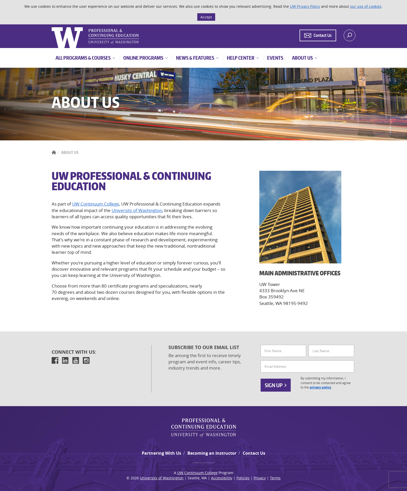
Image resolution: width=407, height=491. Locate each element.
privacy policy (320, 387)
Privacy (260, 477)
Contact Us (254, 453)
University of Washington (137, 210)
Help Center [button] (240, 58)
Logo (52, 27)
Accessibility (221, 477)
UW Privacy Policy (305, 6)
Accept (206, 17)
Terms (275, 477)
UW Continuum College (95, 204)
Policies (242, 477)
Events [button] (274, 58)
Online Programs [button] (143, 58)
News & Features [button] (194, 58)
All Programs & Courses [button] (83, 58)
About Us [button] (302, 58)
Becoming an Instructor (211, 453)
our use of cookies (366, 6)
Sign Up (276, 385)
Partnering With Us (161, 453)
